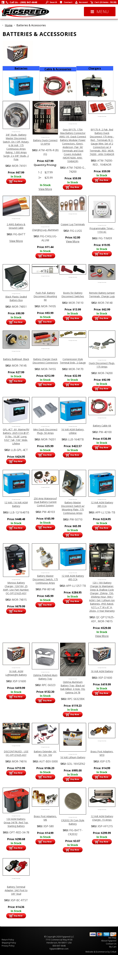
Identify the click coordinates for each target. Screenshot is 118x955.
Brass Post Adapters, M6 (45, 818)
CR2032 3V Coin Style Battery (72, 822)
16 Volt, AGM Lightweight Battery (16, 673)
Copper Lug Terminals (73, 224)
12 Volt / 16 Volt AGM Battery (16, 504)
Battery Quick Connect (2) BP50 (45, 142)
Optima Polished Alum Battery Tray (45, 677)
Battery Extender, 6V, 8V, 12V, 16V (45, 753)
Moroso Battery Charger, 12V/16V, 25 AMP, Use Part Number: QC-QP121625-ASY (16, 588)
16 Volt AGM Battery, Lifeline (72, 431)
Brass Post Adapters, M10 (101, 753)
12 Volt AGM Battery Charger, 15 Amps (102, 818)
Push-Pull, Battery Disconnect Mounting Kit (45, 296)
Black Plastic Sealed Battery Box (16, 298)
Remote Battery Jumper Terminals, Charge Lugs (102, 294)
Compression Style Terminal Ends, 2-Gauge (73, 361)
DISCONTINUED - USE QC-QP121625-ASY (16, 753)
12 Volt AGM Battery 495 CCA (73, 577)
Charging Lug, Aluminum (45, 229)
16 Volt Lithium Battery (72, 757)
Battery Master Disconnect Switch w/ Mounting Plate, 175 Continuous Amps (72, 508)
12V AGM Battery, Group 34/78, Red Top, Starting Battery (16, 822)
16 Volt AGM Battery (102, 671)
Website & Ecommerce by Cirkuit (100, 951)
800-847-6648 (59, 945)
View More (45, 189)
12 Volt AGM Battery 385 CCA (102, 504)
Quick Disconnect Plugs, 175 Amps (102, 365)
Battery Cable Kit (102, 425)
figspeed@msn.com (59, 948)
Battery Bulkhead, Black (16, 359)
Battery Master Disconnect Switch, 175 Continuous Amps (45, 579)
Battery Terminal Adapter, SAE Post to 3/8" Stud (16, 890)
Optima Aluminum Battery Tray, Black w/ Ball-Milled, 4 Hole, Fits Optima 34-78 (72, 687)
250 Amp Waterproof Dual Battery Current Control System (45, 502)
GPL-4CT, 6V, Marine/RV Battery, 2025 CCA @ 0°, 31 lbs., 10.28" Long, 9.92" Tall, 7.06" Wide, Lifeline (16, 436)
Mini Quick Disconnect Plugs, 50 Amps (45, 431)
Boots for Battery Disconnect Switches (72, 294)
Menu (100, 11)
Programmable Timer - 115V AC (101, 230)
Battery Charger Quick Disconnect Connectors (45, 361)
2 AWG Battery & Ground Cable (16, 226)
